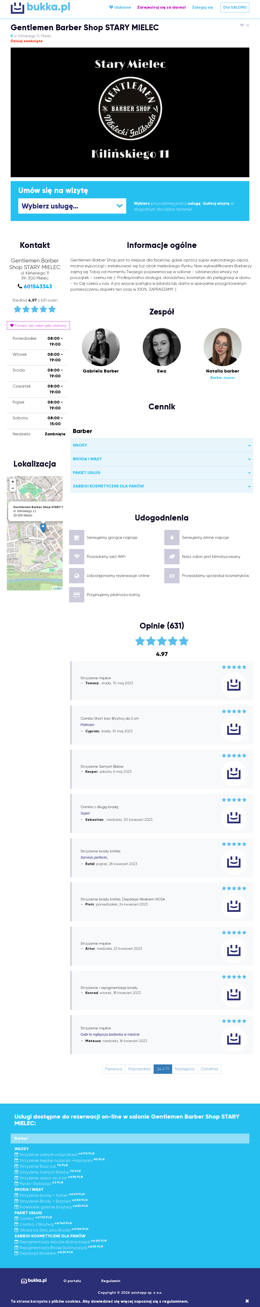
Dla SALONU (235, 7)
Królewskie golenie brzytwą (51, 1207)
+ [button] (12, 482)
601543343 (38, 286)
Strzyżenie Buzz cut (41, 1166)
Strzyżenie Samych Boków (47, 1172)
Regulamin (110, 1281)
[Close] (247, 1301)
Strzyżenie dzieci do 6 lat (48, 1178)
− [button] (12, 488)
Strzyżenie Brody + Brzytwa (51, 1201)
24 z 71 (163, 1068)
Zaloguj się (202, 7)
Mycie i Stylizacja (38, 1183)
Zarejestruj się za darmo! (161, 7)
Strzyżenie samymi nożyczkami (54, 1154)
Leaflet (57, 588)
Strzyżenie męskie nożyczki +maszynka (59, 1160)
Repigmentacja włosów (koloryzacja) (60, 1241)
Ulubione (120, 7)
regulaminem (174, 1301)
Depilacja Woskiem (43, 1253)
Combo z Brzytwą (43, 1224)
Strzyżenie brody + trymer (49, 1195)
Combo (33, 1218)
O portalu (72, 1281)
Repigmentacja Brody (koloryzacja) (58, 1247)
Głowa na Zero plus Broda (51, 1230)
